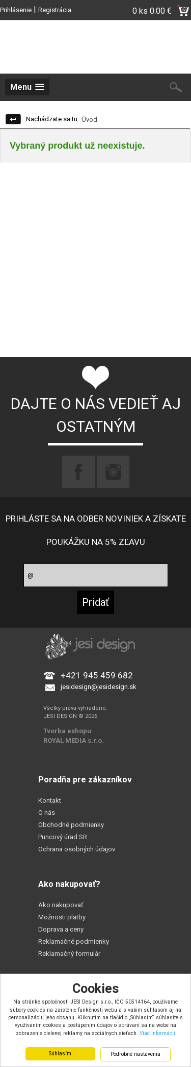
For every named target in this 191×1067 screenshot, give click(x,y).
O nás (46, 812)
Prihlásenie (16, 10)
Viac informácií (157, 1033)
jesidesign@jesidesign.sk (99, 687)
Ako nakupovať (61, 905)
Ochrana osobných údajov (76, 849)
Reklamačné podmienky (73, 941)
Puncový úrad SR (62, 837)
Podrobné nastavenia (135, 1054)
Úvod (89, 119)
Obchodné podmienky (71, 825)
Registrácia (54, 10)
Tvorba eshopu (67, 731)
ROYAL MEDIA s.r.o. (73, 740)
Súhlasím (60, 1053)
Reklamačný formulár (69, 953)
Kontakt (49, 800)
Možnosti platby (62, 917)
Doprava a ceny (61, 929)
